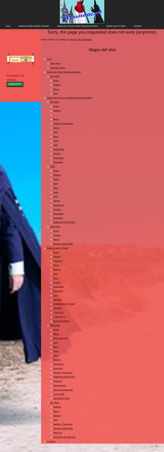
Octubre (57, 153)
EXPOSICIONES (61, 321)
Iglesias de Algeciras (63, 390)
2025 (52, 166)
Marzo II (57, 269)
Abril (55, 93)
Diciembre (58, 162)
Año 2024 (54, 102)
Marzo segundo (60, 338)
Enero (56, 80)
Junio (55, 141)
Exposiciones (59, 385)
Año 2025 (54, 76)
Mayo (55, 136)
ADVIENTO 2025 (61, 398)
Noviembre (58, 158)
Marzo (56, 89)
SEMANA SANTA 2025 (64, 222)
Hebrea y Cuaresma (62, 373)
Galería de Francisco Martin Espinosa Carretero (69, 98)
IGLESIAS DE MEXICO (64, 437)
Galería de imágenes (63, 123)
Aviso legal (55, 63)
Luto (55, 295)
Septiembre (58, 149)
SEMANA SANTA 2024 (64, 304)
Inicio (49, 59)
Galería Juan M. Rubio (57, 248)
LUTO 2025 (58, 394)
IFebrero (57, 407)
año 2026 (54, 403)
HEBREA (57, 308)
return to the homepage (81, 39)
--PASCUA (58, 312)
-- (54, 115)
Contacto (51, 441)
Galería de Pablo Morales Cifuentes (64, 72)
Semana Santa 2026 (63, 244)
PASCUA (57, 381)
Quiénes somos (57, 68)
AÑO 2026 (55, 227)
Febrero (57, 85)
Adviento (57, 300)
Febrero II (57, 261)
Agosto (56, 201)
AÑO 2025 (55, 325)
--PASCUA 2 (59, 317)
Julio (55, 145)
